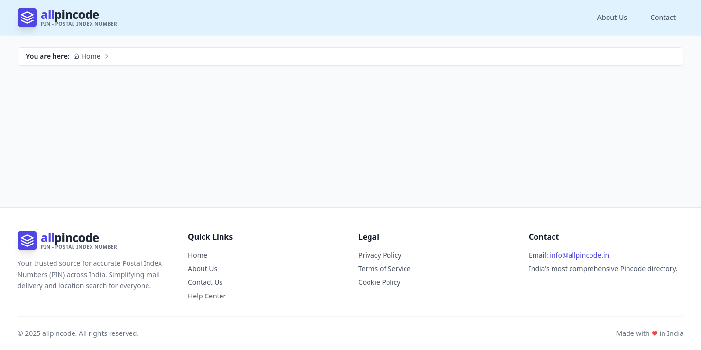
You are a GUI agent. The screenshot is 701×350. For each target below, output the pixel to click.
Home (87, 56)
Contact (663, 17)
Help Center (207, 295)
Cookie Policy (379, 282)
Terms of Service (384, 268)
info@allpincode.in (579, 255)
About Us (612, 17)
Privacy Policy (379, 255)
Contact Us (205, 282)
